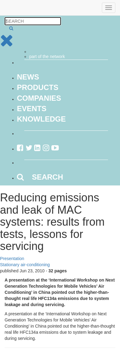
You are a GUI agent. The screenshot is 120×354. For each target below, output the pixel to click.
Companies (39, 98)
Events (31, 108)
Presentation (12, 258)
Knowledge (41, 119)
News (28, 77)
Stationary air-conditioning (25, 264)
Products (37, 87)
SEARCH (40, 177)
